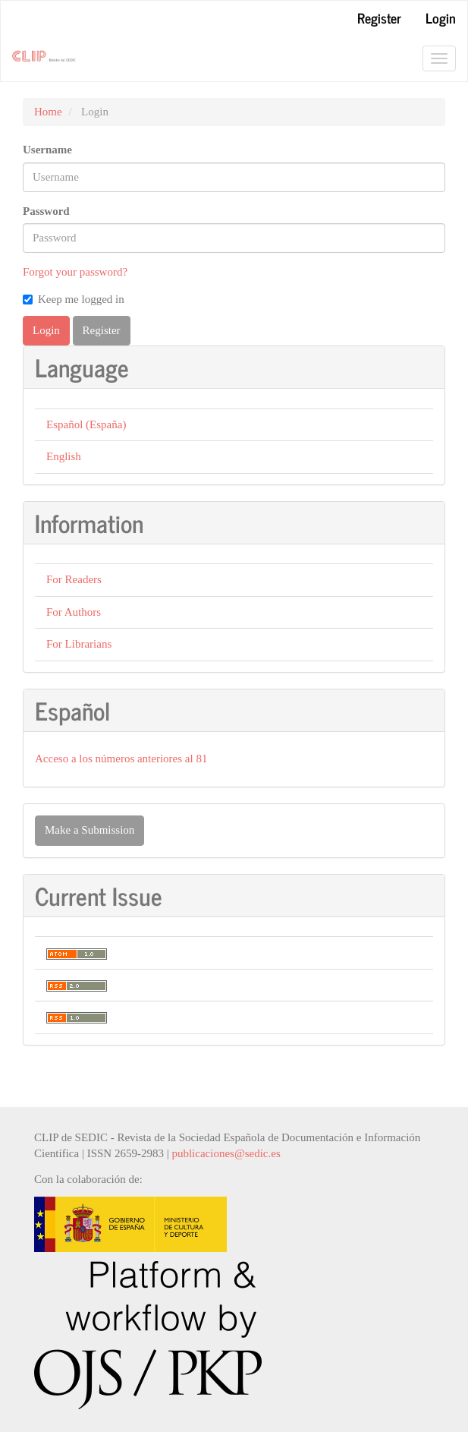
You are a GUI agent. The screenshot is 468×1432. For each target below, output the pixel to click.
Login (441, 17)
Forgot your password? (75, 272)
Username (47, 150)
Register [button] (102, 330)
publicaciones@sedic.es (225, 1153)
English (63, 456)
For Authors (73, 612)
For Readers (74, 579)
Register (379, 17)
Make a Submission (89, 830)
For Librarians (79, 644)
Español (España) (86, 424)
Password (46, 211)
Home (48, 112)
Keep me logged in (73, 299)
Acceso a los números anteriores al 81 (121, 758)
